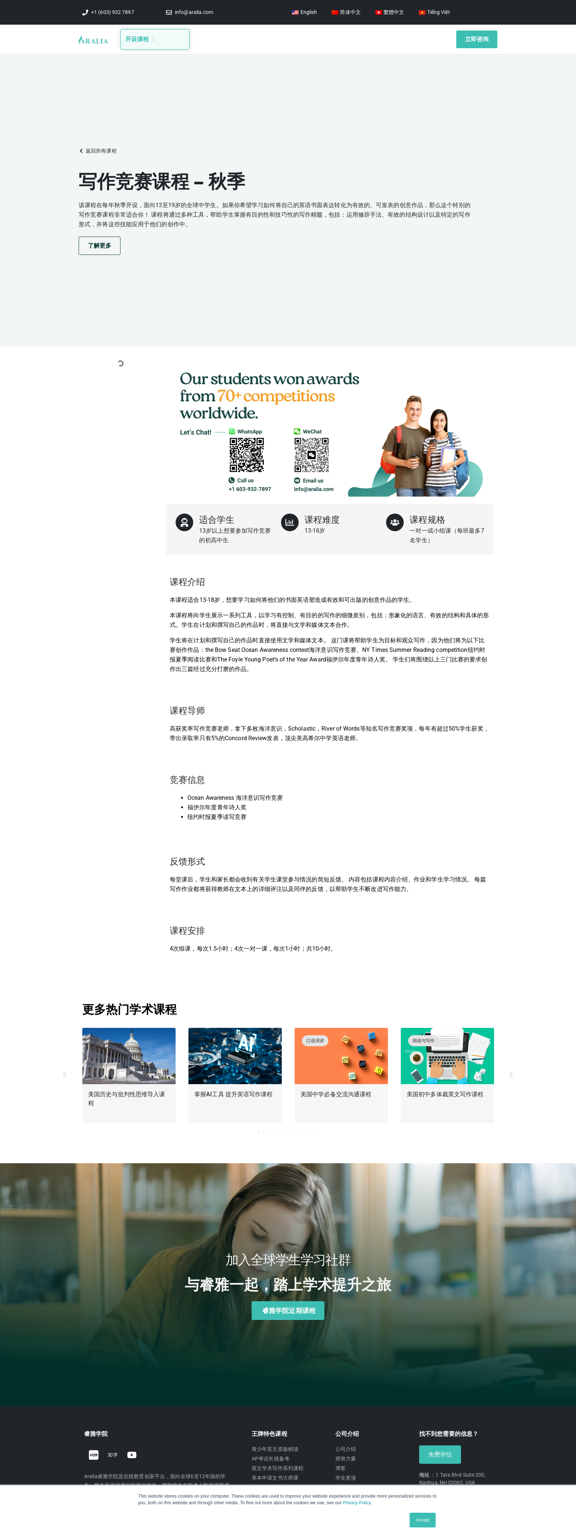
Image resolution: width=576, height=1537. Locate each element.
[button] (98, 149)
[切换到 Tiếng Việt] (434, 12)
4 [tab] (280, 1129)
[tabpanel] (129, 1075)
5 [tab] (288, 1129)
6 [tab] (295, 1129)
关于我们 (227, 38)
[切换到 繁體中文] (390, 12)
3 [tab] (273, 1129)
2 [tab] (266, 1129)
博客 (257, 38)
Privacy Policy (357, 1502)
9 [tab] (317, 1129)
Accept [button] (422, 1520)
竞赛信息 (286, 38)
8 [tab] (310, 1129)
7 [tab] (302, 1129)
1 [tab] (258, 1129)
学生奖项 (354, 38)
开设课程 (140, 38)
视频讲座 (321, 38)
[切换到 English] (304, 12)
